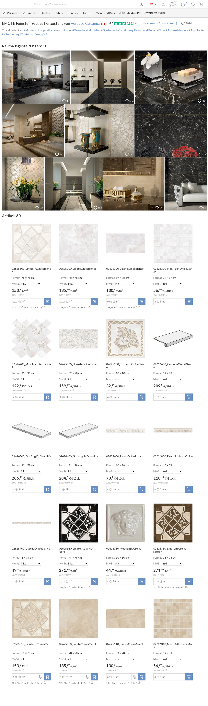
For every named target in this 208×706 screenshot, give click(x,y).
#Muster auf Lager (35, 30)
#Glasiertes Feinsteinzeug (116, 30)
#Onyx (160, 30)
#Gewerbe (79, 30)
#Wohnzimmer (62, 30)
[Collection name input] (31, 13)
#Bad (50, 30)
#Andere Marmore (176, 30)
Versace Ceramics (85, 23)
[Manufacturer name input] (12, 13)
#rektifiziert (93, 30)
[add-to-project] (47, 301)
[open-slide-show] (31, 243)
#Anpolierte (196, 30)
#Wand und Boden (144, 30)
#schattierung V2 (13, 34)
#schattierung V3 (36, 34)
